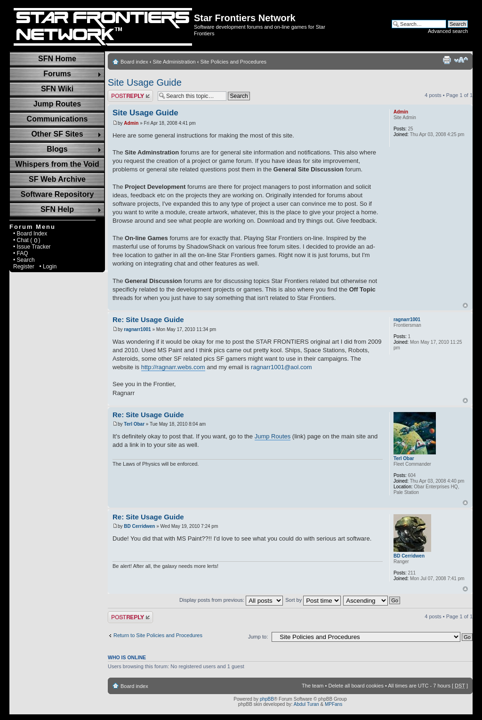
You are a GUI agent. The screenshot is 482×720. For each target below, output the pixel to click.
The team (312, 685)
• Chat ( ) (26, 240)
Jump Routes (57, 104)
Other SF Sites (57, 134)
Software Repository (57, 194)
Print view (447, 60)
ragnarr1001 (137, 329)
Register (23, 266)
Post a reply (130, 96)
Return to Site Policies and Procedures (157, 635)
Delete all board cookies (355, 685)
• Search (24, 260)
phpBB (267, 699)
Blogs (57, 149)
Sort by (313, 600)
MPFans (333, 704)
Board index (134, 62)
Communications (57, 119)
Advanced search (448, 31)
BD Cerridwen (139, 526)
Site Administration (174, 62)
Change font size (461, 60)
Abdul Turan (306, 704)
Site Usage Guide (145, 82)
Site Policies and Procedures (233, 62)
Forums (57, 74)
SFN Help (57, 209)
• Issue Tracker (32, 246)
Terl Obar (134, 424)
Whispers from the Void (57, 164)
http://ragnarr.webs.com (173, 367)
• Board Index (30, 233)
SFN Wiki (57, 89)
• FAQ (20, 253)
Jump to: (258, 636)
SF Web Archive (57, 179)
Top (465, 305)
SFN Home (57, 59)
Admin (131, 123)
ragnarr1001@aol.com (281, 367)
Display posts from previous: (231, 600)
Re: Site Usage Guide (148, 320)
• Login (47, 266)
